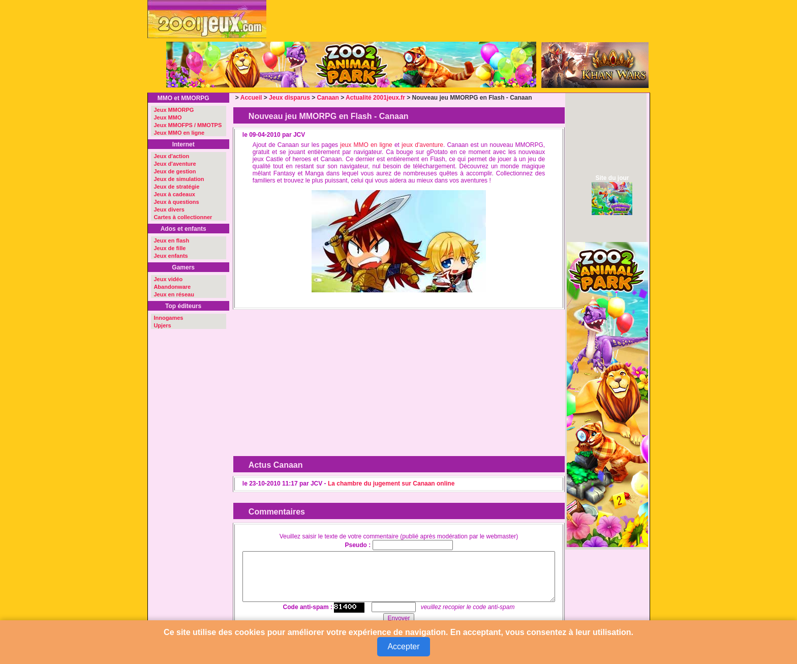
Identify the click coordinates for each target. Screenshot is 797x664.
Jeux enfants (171, 256)
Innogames (168, 318)
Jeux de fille (170, 248)
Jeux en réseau (174, 294)
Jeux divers (169, 209)
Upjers (162, 325)
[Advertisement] (316, 376)
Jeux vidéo (168, 279)
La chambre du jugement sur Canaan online (391, 483)
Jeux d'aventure (175, 164)
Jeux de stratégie (176, 187)
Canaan (328, 97)
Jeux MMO (167, 117)
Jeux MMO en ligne (179, 133)
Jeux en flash (171, 240)
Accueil (251, 97)
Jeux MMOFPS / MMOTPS (188, 125)
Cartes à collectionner (183, 217)
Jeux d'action (171, 156)
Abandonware (172, 287)
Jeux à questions (176, 202)
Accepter (403, 646)
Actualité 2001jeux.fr (375, 97)
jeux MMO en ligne (366, 144)
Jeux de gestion (175, 171)
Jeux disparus (289, 97)
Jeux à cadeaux (174, 194)
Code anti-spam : (307, 607)
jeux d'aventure (422, 144)
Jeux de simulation (179, 179)
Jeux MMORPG (174, 110)
